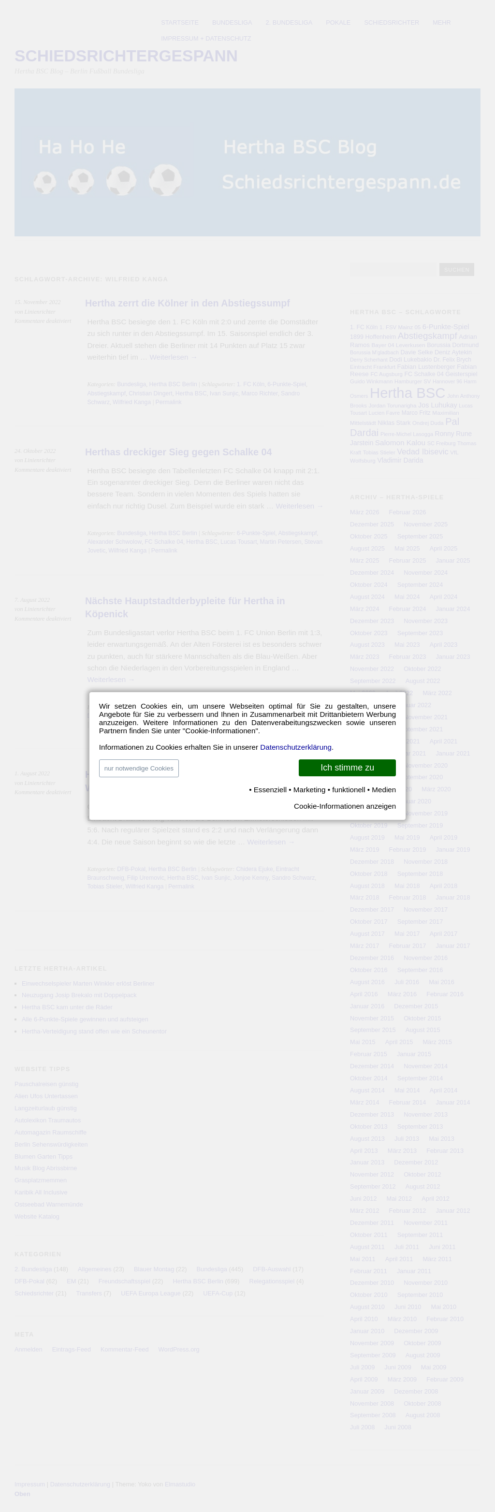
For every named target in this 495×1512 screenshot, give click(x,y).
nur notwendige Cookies (139, 768)
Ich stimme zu (347, 767)
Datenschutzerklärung (296, 747)
